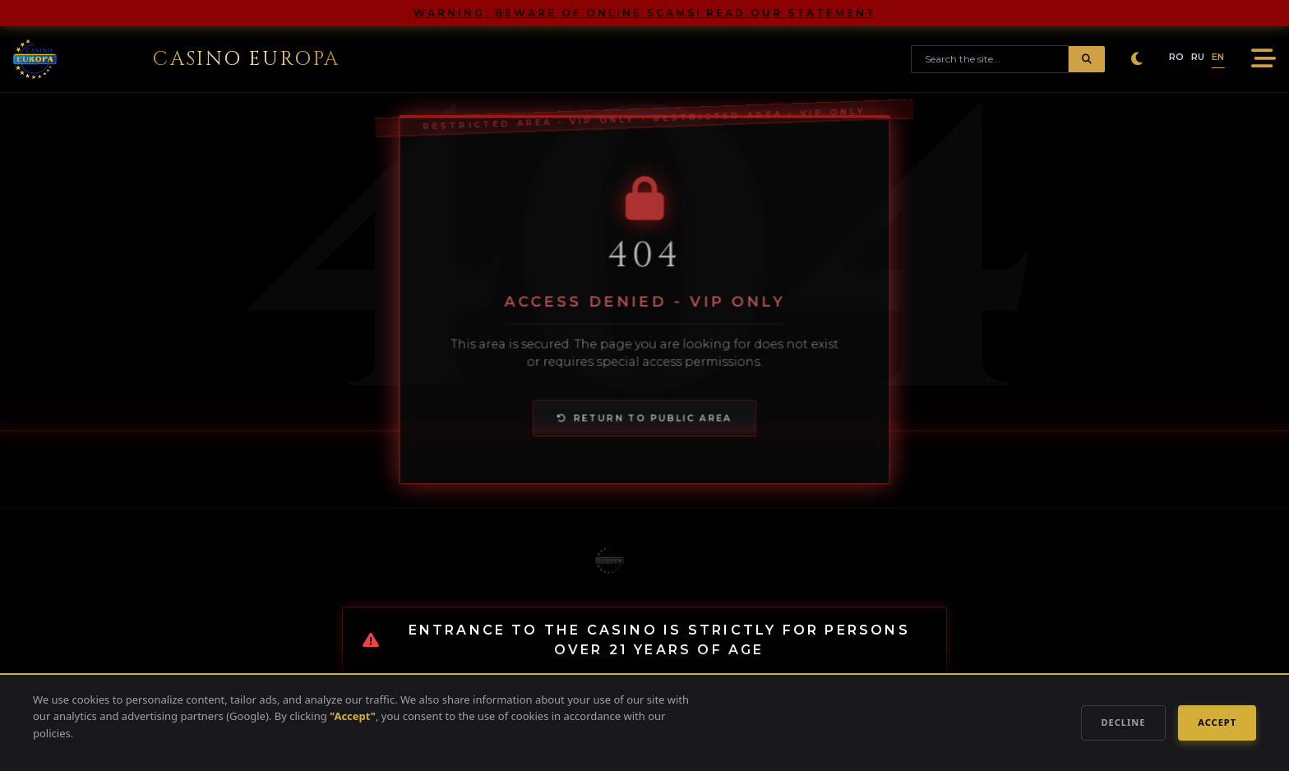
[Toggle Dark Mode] (1137, 59)
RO (1177, 56)
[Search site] (990, 59)
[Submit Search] (1087, 59)
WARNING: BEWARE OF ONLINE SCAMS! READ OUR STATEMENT (644, 13)
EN (1218, 56)
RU (1198, 56)
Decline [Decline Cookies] (1124, 722)
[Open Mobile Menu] (1260, 59)
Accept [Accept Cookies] (1217, 722)
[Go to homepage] (176, 59)
